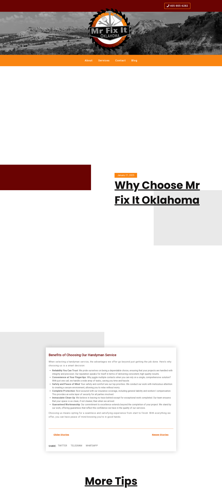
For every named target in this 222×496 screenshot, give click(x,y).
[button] (62, 445)
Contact (120, 60)
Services (104, 60)
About (89, 60)
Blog (134, 60)
